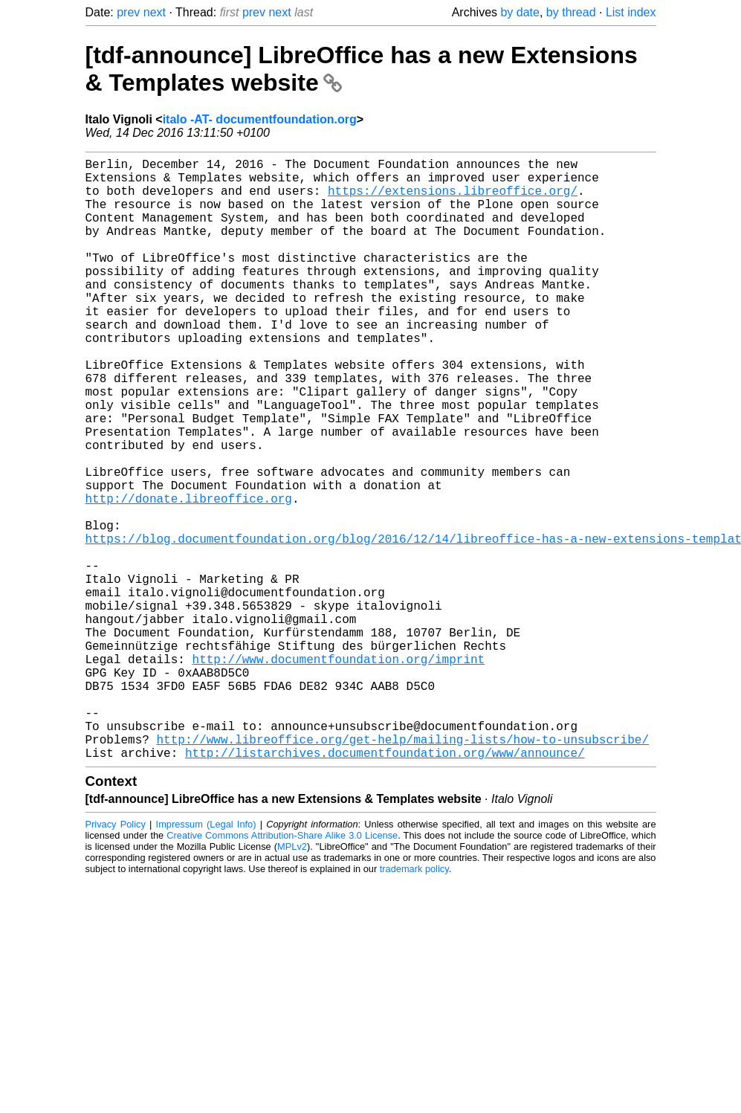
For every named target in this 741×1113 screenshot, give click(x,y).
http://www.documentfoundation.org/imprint (338, 772)
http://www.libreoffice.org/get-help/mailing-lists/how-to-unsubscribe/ (403, 870)
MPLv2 (292, 980)
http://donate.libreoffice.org (188, 575)
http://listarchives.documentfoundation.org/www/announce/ (385, 886)
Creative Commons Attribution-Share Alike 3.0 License (282, 969)
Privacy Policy (115, 958)
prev (128, 12)
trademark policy (414, 1002)
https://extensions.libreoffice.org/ (452, 199)
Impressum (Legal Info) (206, 958)
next (154, 12)
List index (631, 12)
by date (519, 12)
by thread (571, 12)
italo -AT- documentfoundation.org (260, 119)
